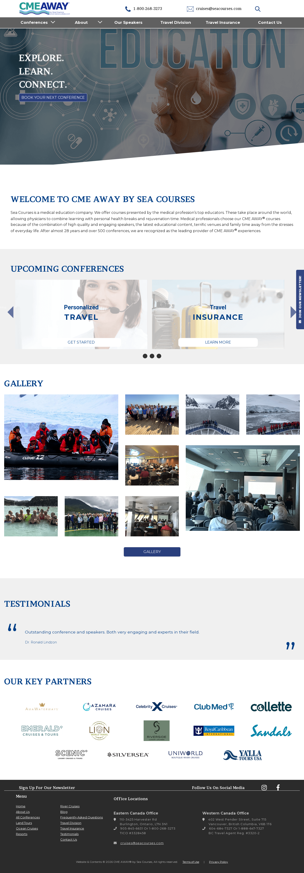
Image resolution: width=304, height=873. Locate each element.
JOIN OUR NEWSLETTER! (300, 299)
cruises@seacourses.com (214, 8)
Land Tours (24, 823)
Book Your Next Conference (53, 97)
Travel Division (175, 22)
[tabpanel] (81, 314)
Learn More (218, 342)
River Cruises (69, 806)
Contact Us (270, 22)
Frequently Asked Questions (81, 817)
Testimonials (69, 834)
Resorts (21, 834)
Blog (63, 812)
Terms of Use (190, 862)
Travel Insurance (223, 22)
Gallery (152, 552)
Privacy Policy (218, 862)
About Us (23, 812)
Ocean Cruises (27, 828)
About (81, 22)
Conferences (34, 22)
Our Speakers (128, 22)
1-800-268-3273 (143, 8)
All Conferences (28, 817)
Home (20, 806)
